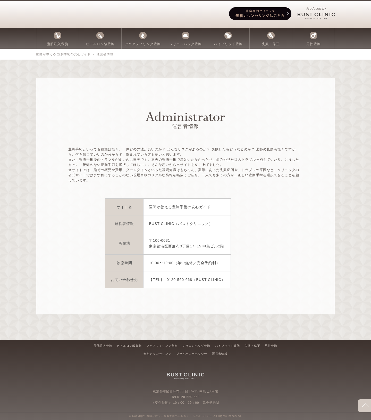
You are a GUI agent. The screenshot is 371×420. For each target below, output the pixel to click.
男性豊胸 (271, 345)
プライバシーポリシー (191, 353)
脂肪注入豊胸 (103, 345)
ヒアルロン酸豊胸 (129, 345)
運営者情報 (219, 353)
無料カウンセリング (157, 353)
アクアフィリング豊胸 (162, 345)
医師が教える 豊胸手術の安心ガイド (63, 54)
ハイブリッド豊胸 (227, 345)
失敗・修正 (252, 345)
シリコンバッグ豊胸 (196, 345)
